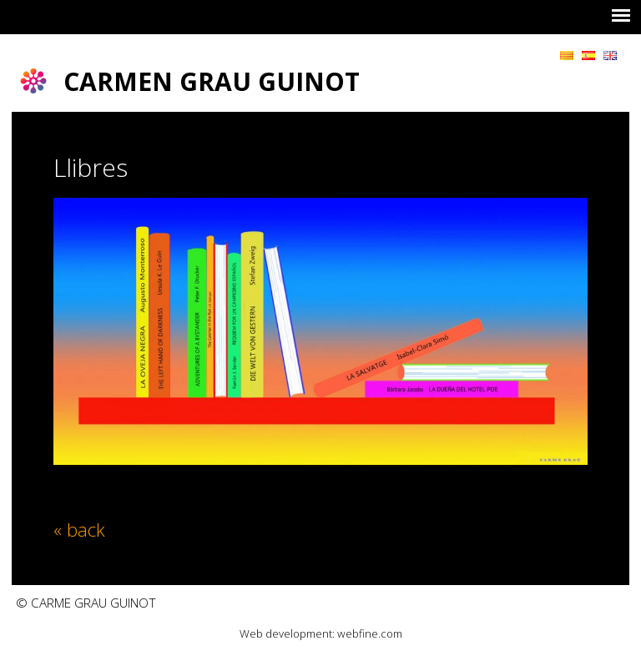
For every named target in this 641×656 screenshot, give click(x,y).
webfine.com (369, 633)
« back (79, 529)
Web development (286, 633)
